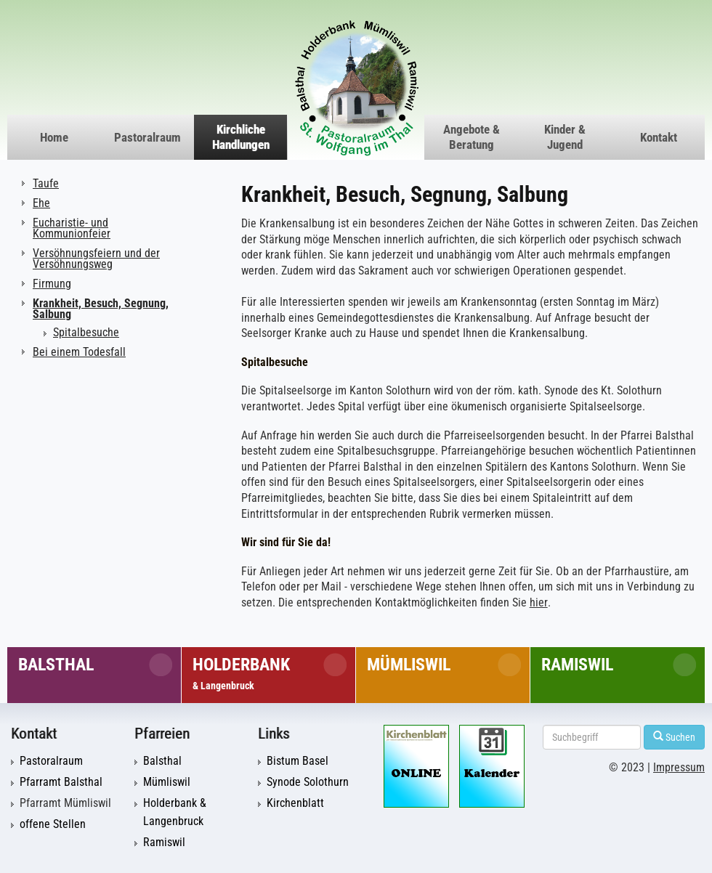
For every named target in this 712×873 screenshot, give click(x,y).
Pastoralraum (147, 137)
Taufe (46, 183)
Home (54, 137)
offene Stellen (53, 824)
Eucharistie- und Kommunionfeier (71, 228)
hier (539, 602)
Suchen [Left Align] (674, 737)
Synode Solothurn (308, 782)
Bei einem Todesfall (79, 352)
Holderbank (241, 672)
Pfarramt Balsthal (61, 782)
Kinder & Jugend (565, 137)
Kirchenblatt (295, 803)
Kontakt (658, 137)
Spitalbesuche (86, 332)
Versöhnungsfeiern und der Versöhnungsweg (96, 258)
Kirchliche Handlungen (241, 137)
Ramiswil (577, 664)
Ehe (41, 203)
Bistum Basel (297, 761)
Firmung (52, 284)
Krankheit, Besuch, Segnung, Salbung (101, 308)
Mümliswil (408, 664)
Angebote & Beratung (471, 137)
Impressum (679, 767)
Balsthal (56, 664)
